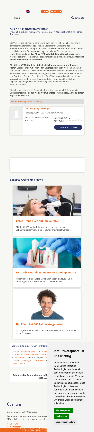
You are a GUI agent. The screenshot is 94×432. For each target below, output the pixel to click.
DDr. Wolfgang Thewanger (37, 108)
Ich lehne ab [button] (61, 416)
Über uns (14, 423)
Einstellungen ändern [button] (65, 422)
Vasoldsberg (17, 363)
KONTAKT (29, 430)
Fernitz (44, 351)
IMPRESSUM (41, 430)
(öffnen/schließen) (26, 101)
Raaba (15, 360)
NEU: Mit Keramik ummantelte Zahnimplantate (46, 272)
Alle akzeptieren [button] (63, 410)
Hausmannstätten (34, 354)
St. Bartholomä (38, 360)
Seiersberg (25, 360)
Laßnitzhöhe (19, 357)
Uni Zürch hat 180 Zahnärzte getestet (39, 324)
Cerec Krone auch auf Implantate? (37, 221)
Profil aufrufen (68, 127)
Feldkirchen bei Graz (29, 351)
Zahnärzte (79, 18)
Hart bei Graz (18, 354)
